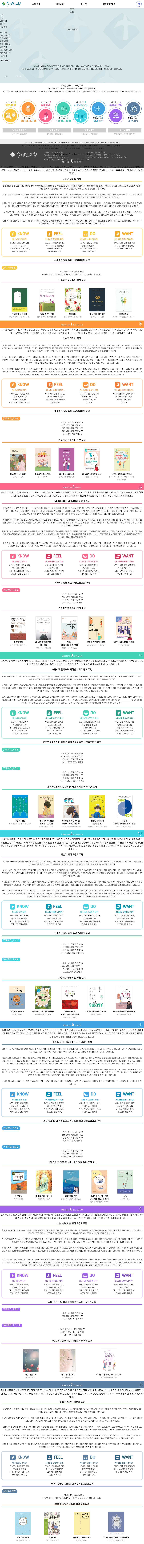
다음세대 (3, 27)
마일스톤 (18, 76)
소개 (1, 15)
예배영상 (60, 4)
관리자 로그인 (63, 157)
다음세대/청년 (108, 4)
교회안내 (36, 4)
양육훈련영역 (5, 38)
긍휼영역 (3, 47)
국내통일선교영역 (7, 50)
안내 (1, 18)
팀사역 (84, 4)
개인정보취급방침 (50, 157)
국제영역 (3, 56)
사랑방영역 (4, 41)
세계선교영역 (5, 53)
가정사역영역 (72, 30)
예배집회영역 (5, 35)
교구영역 (3, 33)
